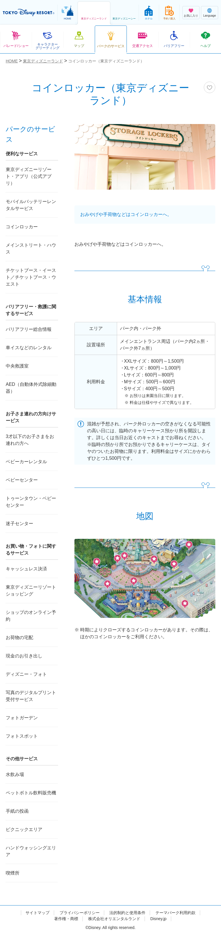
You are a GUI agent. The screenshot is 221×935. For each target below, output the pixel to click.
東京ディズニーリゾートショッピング (31, 590)
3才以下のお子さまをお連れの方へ (30, 440)
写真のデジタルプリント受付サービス (31, 696)
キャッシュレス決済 (26, 568)
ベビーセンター (22, 480)
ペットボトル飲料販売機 (31, 792)
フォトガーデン (22, 717)
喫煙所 (12, 873)
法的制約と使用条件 (127, 912)
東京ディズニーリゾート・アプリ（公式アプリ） (29, 176)
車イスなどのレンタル (29, 347)
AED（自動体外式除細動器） (31, 388)
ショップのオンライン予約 (31, 616)
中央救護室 (17, 366)
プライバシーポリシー (80, 912)
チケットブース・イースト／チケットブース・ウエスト (31, 277)
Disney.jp (158, 918)
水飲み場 (15, 774)
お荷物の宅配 (19, 637)
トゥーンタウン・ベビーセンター (31, 502)
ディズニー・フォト (26, 674)
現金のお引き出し (24, 655)
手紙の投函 (17, 811)
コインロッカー (22, 226)
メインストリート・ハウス (31, 248)
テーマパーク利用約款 (175, 912)
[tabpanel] (144, 160)
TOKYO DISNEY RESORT (28, 12)
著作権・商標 (66, 918)
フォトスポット (22, 736)
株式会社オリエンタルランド (114, 918)
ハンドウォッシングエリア (31, 851)
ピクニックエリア (24, 829)
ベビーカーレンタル (26, 461)
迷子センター (19, 523)
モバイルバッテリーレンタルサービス (31, 205)
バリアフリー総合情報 (29, 329)
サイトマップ (37, 912)
